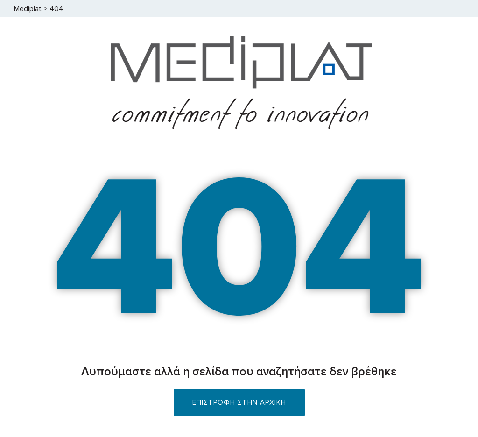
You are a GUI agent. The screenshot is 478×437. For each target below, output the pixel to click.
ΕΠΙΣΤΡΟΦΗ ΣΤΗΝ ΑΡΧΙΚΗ (239, 402)
